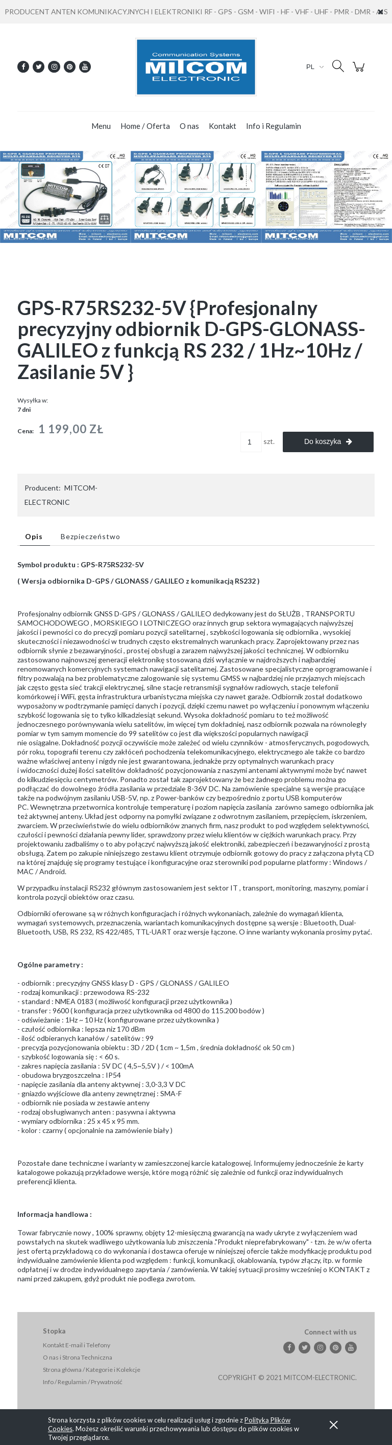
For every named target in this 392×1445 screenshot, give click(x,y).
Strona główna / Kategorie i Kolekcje (91, 1369)
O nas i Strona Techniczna (77, 1357)
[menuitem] (101, 126)
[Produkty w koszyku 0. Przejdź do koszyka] (360, 72)
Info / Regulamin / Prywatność (82, 1382)
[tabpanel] (196, 921)
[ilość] (251, 442)
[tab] (35, 536)
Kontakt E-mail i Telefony (76, 1345)
